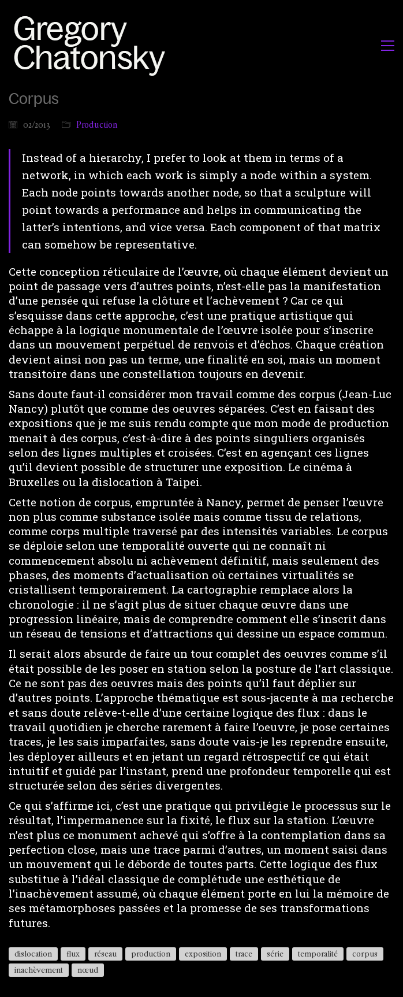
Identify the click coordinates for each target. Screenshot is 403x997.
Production (97, 124)
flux (73, 953)
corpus (365, 953)
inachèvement (38, 969)
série (275, 953)
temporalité (318, 953)
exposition (203, 953)
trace (244, 953)
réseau (105, 953)
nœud (87, 969)
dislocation (33, 953)
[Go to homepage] (93, 45)
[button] (387, 46)
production (150, 953)
